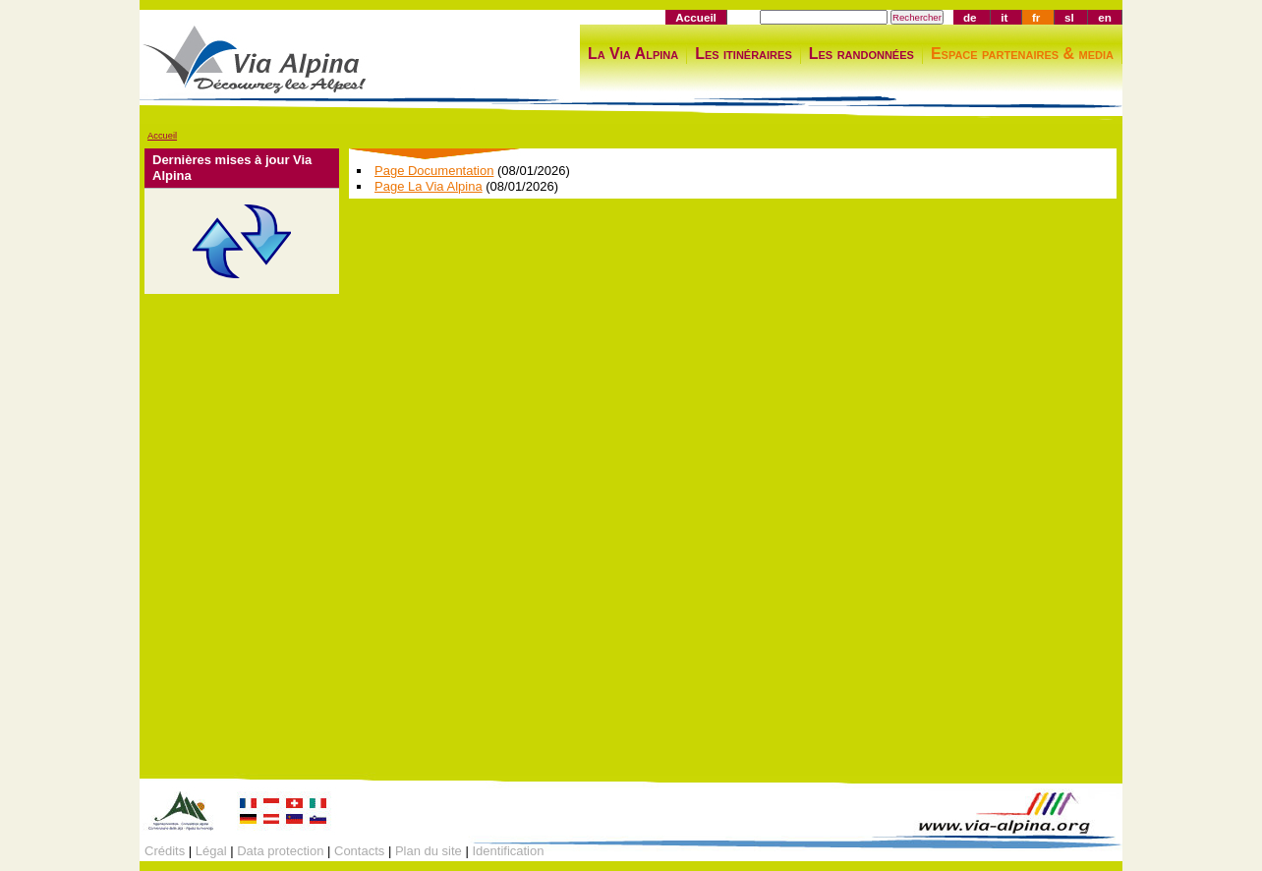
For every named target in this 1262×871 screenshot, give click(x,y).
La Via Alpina (633, 53)
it (1004, 17)
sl (1069, 17)
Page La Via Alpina (428, 186)
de (970, 17)
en (1105, 17)
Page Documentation (433, 170)
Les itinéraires (743, 53)
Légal (211, 850)
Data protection (280, 850)
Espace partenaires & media (1022, 53)
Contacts (359, 850)
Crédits (164, 850)
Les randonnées (861, 53)
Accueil (696, 17)
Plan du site (428, 850)
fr (1036, 17)
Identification (508, 850)
